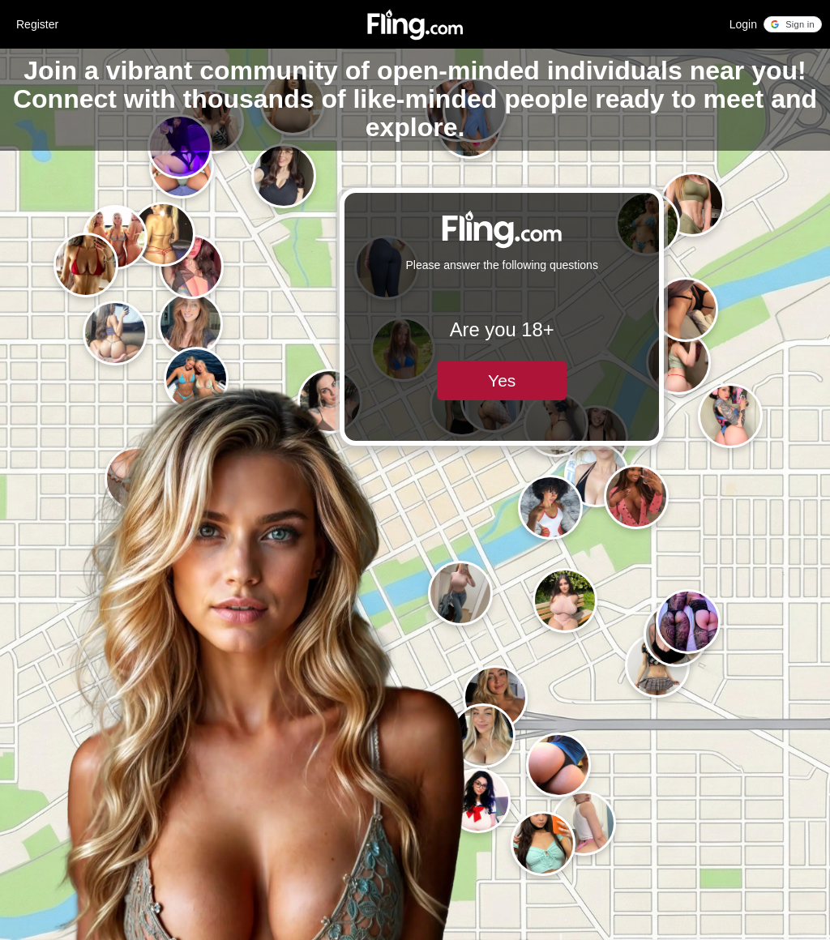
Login (743, 24)
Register (37, 24)
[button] (793, 24)
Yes (502, 380)
